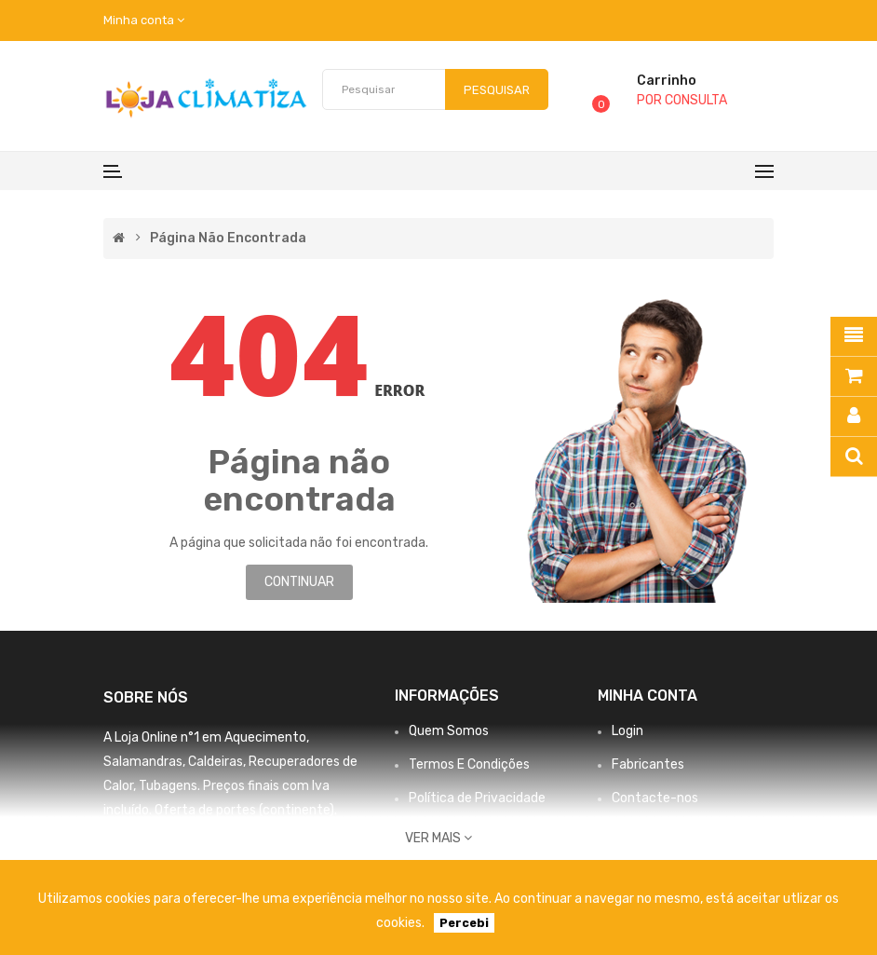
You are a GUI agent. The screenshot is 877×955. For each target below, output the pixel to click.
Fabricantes (648, 764)
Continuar (299, 582)
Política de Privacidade (477, 798)
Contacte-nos (655, 798)
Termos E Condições (469, 764)
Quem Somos (449, 731)
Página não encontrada (228, 238)
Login (627, 731)
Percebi (464, 923)
